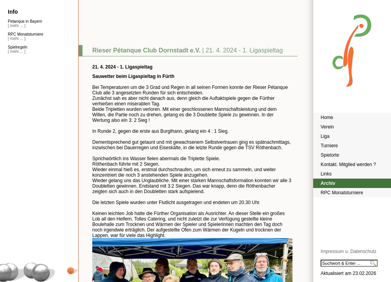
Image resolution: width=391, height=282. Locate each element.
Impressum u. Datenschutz (349, 251)
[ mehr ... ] (16, 26)
